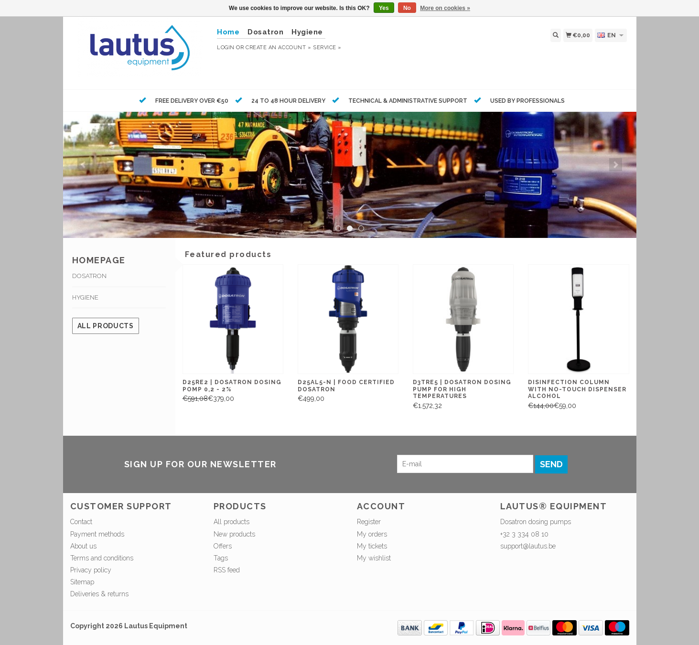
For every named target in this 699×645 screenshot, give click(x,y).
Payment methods (97, 534)
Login (226, 47)
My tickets (372, 546)
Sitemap (82, 582)
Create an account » (278, 47)
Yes (384, 8)
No (407, 8)
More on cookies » (445, 8)
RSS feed (227, 570)
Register (369, 522)
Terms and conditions (101, 558)
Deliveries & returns (99, 594)
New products (234, 534)
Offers (223, 546)
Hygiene (307, 32)
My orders (372, 534)
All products (105, 326)
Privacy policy (90, 570)
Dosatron (265, 32)
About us (83, 546)
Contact (81, 522)
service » (327, 47)
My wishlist (374, 558)
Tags (221, 558)
